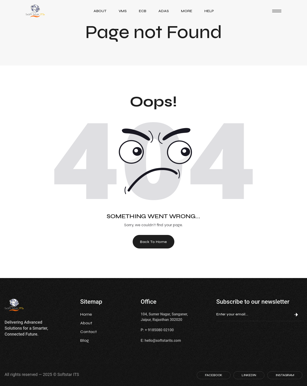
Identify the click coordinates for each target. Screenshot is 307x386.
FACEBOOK (213, 375)
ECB (142, 11)
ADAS (163, 11)
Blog (84, 340)
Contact (88, 331)
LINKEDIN (249, 375)
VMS (123, 11)
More (186, 11)
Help (209, 11)
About (100, 11)
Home (86, 314)
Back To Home (153, 242)
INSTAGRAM (285, 375)
